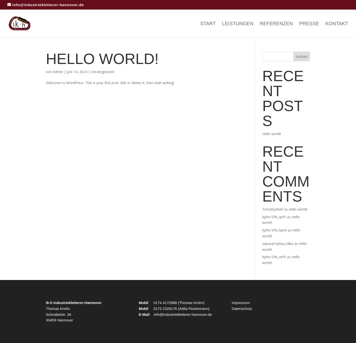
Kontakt (336, 24)
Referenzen (276, 24)
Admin (58, 71)
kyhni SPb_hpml (274, 230)
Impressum (241, 303)
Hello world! (102, 59)
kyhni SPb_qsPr (274, 217)
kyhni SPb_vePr (274, 256)
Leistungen (237, 24)
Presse (309, 24)
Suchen (302, 56)
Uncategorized (102, 71)
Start (208, 24)
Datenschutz (242, 308)
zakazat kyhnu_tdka (277, 243)
